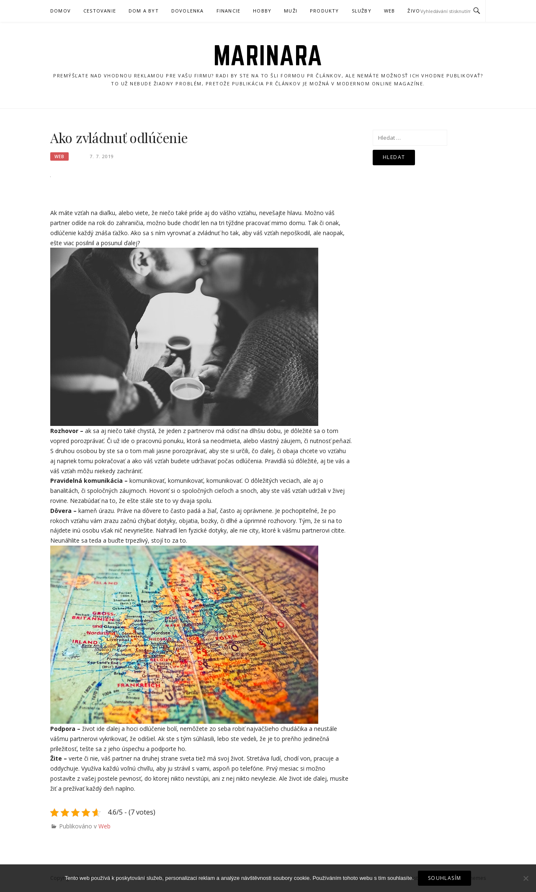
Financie (228, 11)
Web (389, 11)
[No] (525, 878)
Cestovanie (99, 11)
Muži (290, 11)
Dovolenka (187, 11)
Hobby (262, 11)
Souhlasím (444, 878)
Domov (60, 11)
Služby (361, 11)
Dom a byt (144, 11)
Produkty (324, 11)
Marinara (268, 55)
